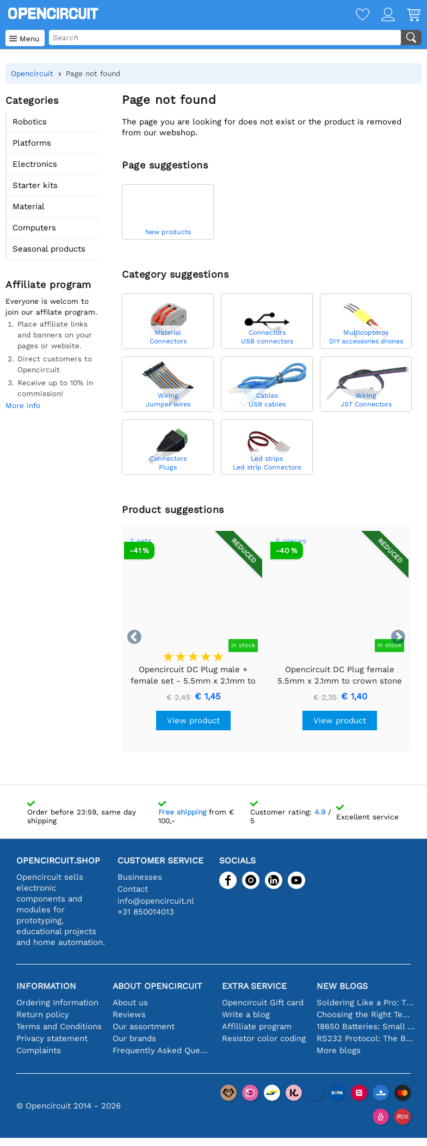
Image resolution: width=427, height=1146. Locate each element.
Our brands (134, 1038)
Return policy (42, 1014)
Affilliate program (257, 1026)
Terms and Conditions (59, 1026)
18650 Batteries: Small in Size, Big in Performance (366, 1026)
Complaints (38, 1050)
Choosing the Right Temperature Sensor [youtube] (366, 1014)
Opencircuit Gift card (263, 1002)
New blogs (342, 986)
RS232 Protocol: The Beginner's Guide (366, 1038)
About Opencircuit (157, 986)
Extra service (254, 986)
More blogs (339, 1050)
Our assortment (144, 1026)
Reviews (129, 1014)
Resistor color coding (264, 1038)
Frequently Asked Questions (162, 1050)
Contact (132, 889)
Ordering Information (57, 1002)
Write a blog (246, 1014)
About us (130, 1002)
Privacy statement (52, 1038)
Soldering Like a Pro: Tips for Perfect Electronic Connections (366, 1002)
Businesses (139, 877)
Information (46, 986)
